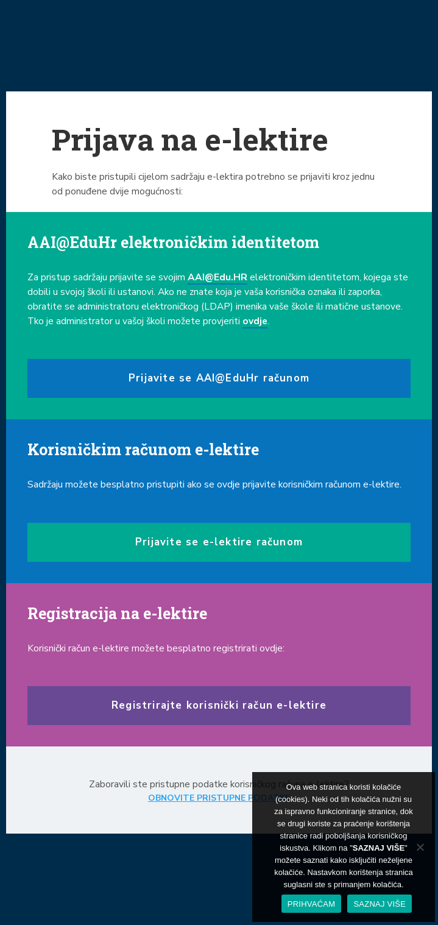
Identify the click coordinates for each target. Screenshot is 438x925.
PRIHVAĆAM (312, 904)
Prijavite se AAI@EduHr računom (219, 378)
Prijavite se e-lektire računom (219, 542)
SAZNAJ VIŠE (379, 904)
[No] (420, 847)
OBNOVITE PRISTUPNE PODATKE (219, 798)
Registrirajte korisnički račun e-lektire (219, 705)
